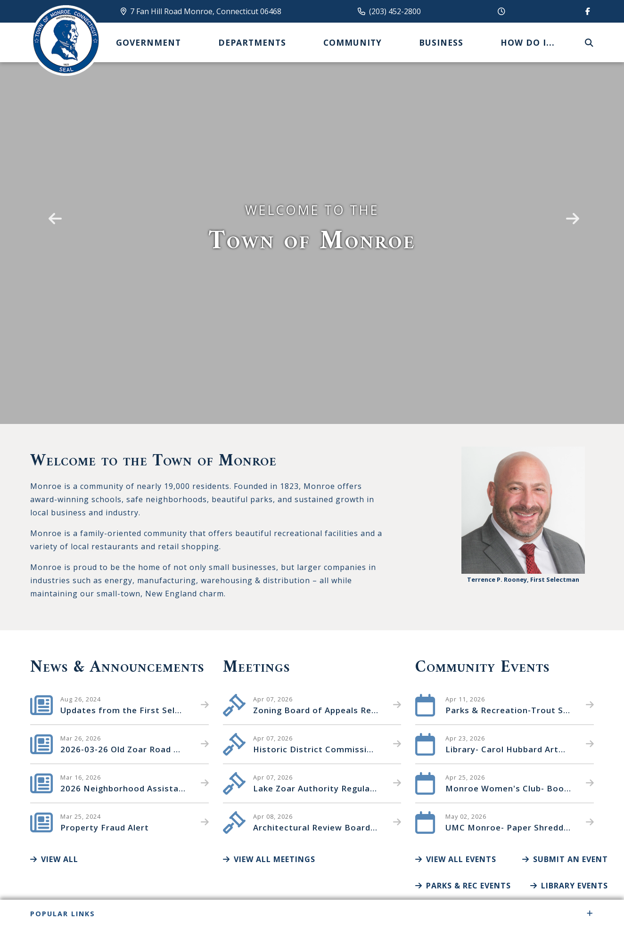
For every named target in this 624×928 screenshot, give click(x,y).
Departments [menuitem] (252, 42)
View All (54, 859)
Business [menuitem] (441, 42)
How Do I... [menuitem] (528, 42)
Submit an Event (565, 859)
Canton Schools (65, 40)
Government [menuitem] (148, 42)
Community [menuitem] (352, 42)
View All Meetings (269, 859)
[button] (53, 212)
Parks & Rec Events (463, 885)
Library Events (569, 885)
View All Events (455, 859)
